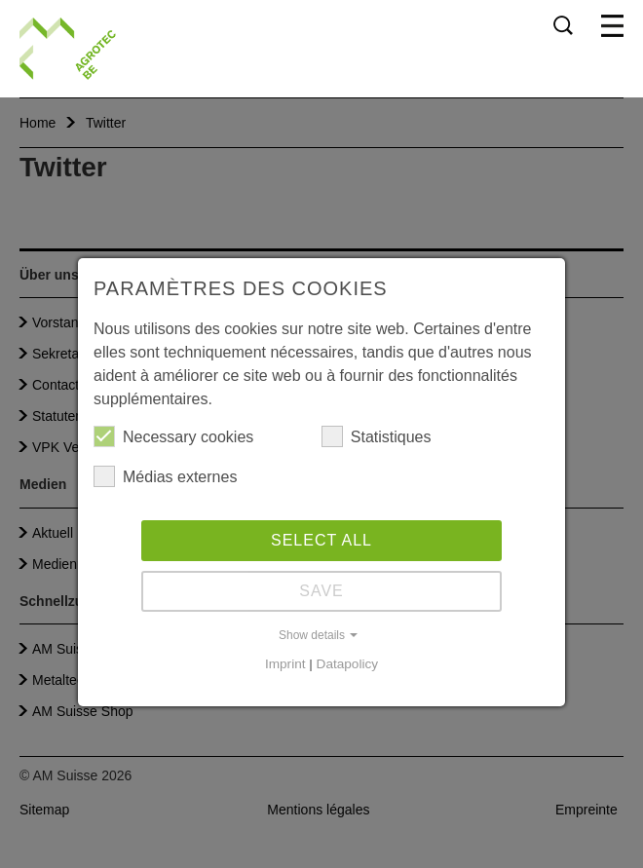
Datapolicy (347, 664)
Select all (321, 540)
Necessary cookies (173, 436)
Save (321, 591)
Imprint (285, 664)
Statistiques (377, 436)
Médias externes (165, 476)
